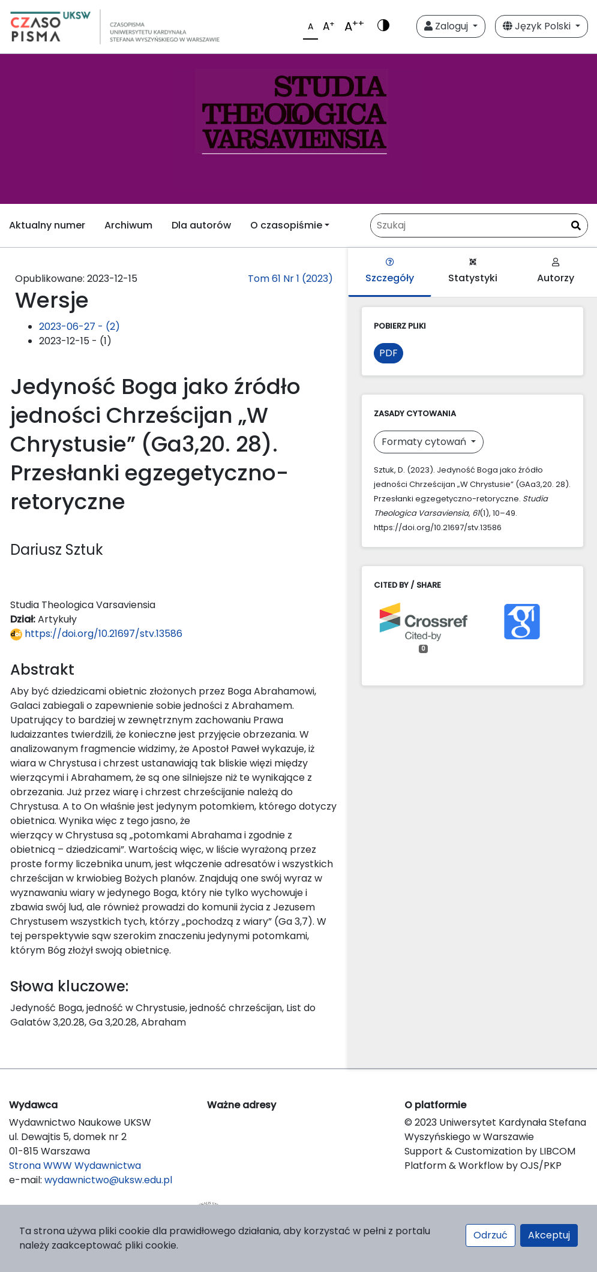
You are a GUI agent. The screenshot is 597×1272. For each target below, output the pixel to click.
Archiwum (128, 225)
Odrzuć (490, 1235)
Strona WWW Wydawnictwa (75, 1165)
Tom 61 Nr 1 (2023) (290, 278)
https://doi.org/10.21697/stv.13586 (96, 633)
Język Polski (538, 26)
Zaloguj (447, 26)
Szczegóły (389, 271)
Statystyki (472, 271)
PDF (388, 353)
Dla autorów (201, 225)
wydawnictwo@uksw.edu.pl (108, 1180)
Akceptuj (549, 1235)
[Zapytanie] (479, 225)
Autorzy (555, 271)
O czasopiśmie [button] (286, 225)
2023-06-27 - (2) (79, 326)
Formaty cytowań (425, 442)
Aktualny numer (47, 225)
